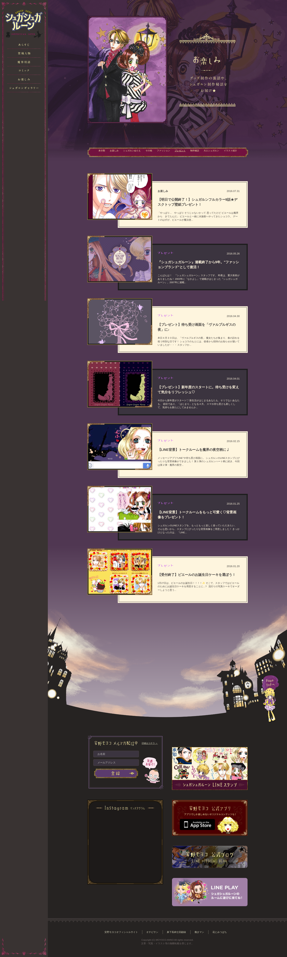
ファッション (162, 152)
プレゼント (181, 152)
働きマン (201, 932)
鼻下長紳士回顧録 (177, 932)
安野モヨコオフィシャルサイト (119, 932)
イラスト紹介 (238, 152)
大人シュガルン (217, 152)
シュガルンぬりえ (127, 152)
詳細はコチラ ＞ (149, 743)
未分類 (93, 152)
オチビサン (151, 932)
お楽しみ (107, 152)
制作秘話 (198, 152)
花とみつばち (223, 932)
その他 (146, 152)
